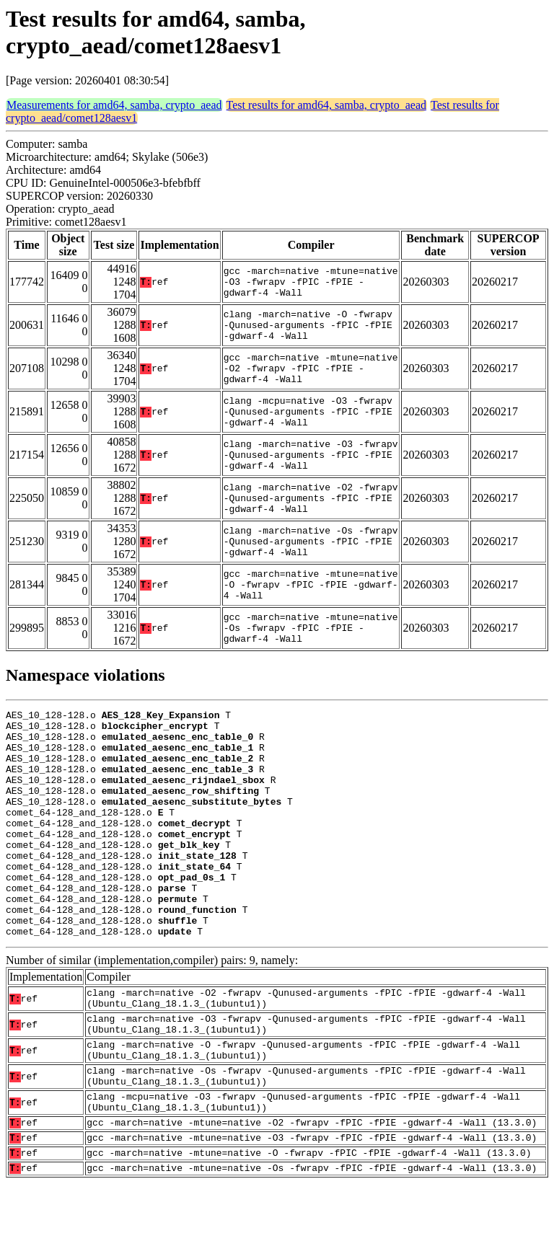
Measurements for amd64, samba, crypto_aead (114, 105)
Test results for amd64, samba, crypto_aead (326, 105)
